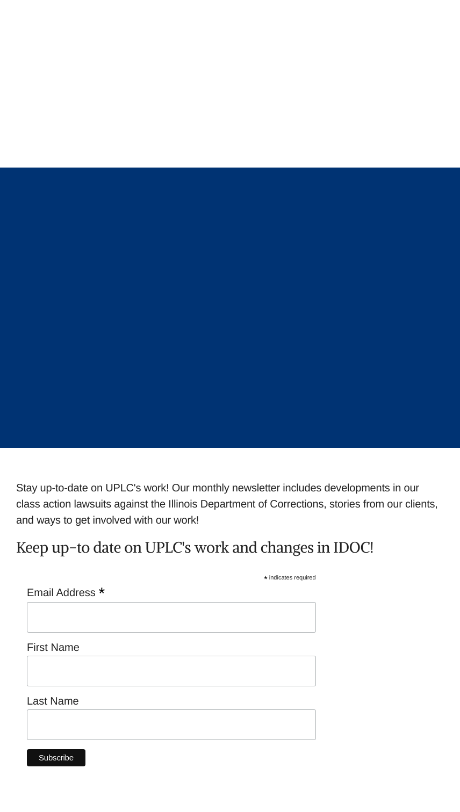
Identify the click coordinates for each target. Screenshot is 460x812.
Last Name (53, 701)
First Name (54, 648)
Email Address (66, 592)
